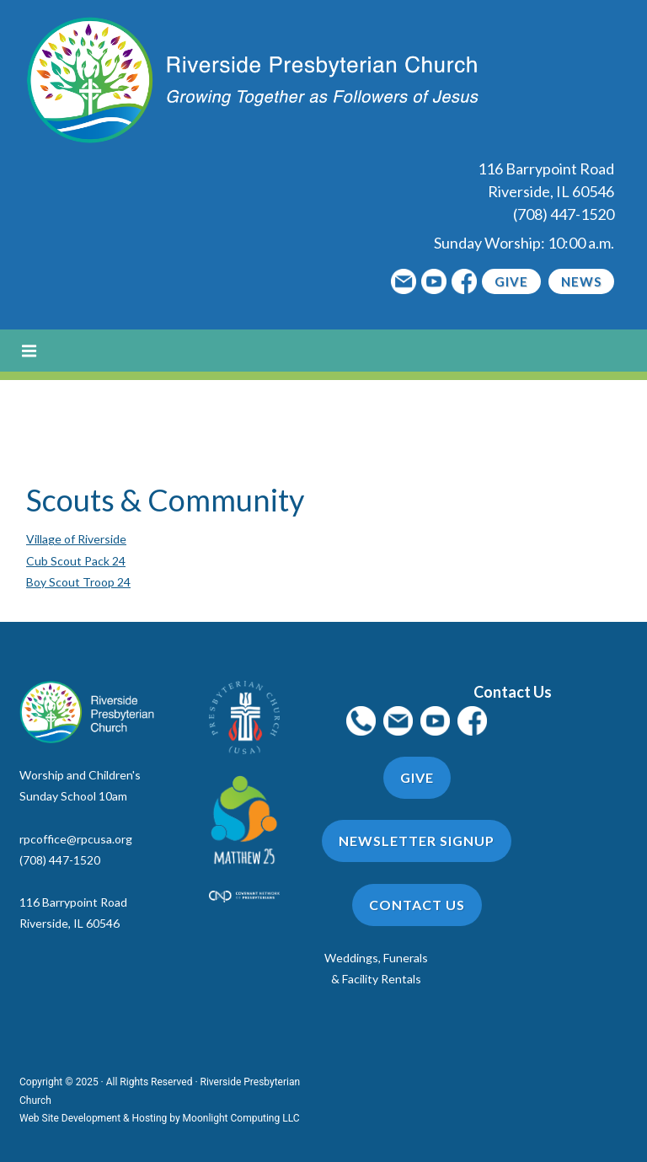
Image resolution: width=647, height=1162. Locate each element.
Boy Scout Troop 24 (78, 582)
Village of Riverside (76, 539)
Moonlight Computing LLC (241, 1118)
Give (511, 281)
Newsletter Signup (417, 841)
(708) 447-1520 (563, 214)
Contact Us (417, 905)
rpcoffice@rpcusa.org (75, 839)
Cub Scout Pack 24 (76, 561)
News (581, 281)
